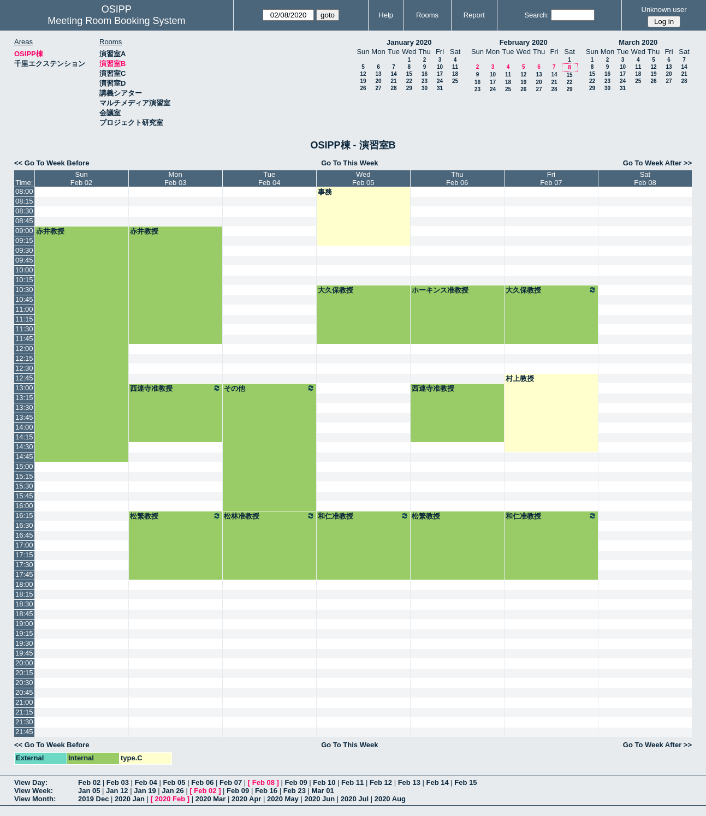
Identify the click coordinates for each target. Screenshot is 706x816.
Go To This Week (349, 163)
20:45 (24, 692)
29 (409, 88)
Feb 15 (465, 782)
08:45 (24, 221)
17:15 (24, 555)
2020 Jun (319, 799)
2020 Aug (390, 799)
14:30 (24, 447)
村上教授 (520, 378)
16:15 (24, 515)
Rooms (427, 15)
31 (440, 88)
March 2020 (638, 42)
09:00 (24, 231)
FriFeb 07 (551, 178)
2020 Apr (246, 799)
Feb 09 (295, 782)
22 (409, 81)
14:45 (24, 456)
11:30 (24, 329)
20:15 (24, 673)
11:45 (24, 339)
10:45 (24, 299)
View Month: (35, 799)
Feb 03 (117, 782)
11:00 (24, 309)
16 (425, 74)
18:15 (24, 594)
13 (378, 74)
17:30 (24, 565)
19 (363, 81)
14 (393, 74)
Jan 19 (145, 791)
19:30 (24, 643)
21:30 (24, 722)
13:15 (24, 398)
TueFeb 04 (269, 178)
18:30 (24, 604)
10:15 (24, 280)
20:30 (24, 682)
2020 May (283, 799)
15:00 (24, 466)
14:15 (24, 437)
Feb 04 (146, 782)
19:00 (24, 624)
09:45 (24, 260)
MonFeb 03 (175, 178)
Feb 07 (230, 782)
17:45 (24, 574)
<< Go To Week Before (52, 163)
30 (425, 88)
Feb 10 (324, 782)
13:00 (24, 388)
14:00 (24, 427)
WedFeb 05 (363, 178)
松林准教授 (269, 515)
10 (440, 67)
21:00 (24, 702)
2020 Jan (130, 799)
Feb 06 (202, 782)
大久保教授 (335, 290)
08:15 (24, 201)
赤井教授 (50, 231)
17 (440, 74)
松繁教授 (175, 515)
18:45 (24, 614)
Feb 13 (409, 782)
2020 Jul (355, 799)
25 (455, 81)
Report (474, 15)
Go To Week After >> (657, 163)
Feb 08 (263, 782)
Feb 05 (174, 782)
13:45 (24, 417)
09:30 (24, 250)
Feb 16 (266, 791)
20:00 (24, 663)
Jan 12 (117, 791)
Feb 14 (437, 782)
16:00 (24, 506)
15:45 (24, 496)
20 (378, 81)
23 (425, 81)
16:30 (24, 525)
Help (385, 15)
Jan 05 (89, 791)
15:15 (24, 476)
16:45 (24, 535)
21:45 (24, 732)
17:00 (24, 545)
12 (363, 74)
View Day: (31, 782)
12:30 (24, 368)
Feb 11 (352, 782)
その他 (269, 388)
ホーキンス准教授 (440, 290)
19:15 (24, 633)
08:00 (24, 191)
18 (455, 74)
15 (409, 74)
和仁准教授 (363, 515)
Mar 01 (322, 791)
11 (455, 67)
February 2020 (524, 42)
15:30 (24, 486)
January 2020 (409, 42)
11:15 (24, 319)
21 (393, 81)
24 (440, 81)
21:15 (24, 712)
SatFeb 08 (645, 178)
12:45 (24, 378)
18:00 (24, 584)
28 (393, 88)
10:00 (24, 270)
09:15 (24, 240)
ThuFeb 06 (457, 178)
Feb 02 (89, 782)
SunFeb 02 (81, 178)
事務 (325, 192)
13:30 (24, 407)
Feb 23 (294, 791)
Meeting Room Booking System (116, 20)
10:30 (24, 289)
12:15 (24, 358)
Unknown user (664, 9)
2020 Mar (210, 799)
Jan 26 (172, 791)
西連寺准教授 (175, 388)
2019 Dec (93, 799)
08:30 (24, 211)
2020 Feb (170, 799)
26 (363, 88)
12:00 (24, 348)
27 (378, 88)
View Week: (33, 791)
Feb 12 (381, 782)
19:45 (24, 653)
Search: (536, 15)
